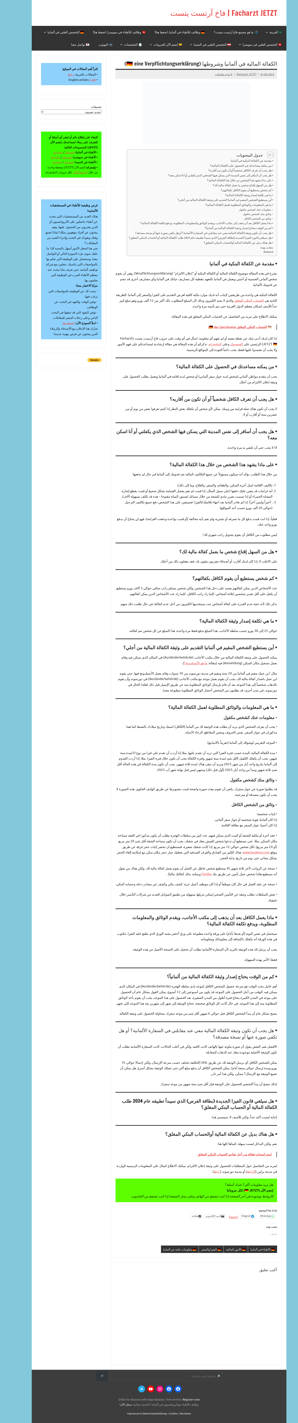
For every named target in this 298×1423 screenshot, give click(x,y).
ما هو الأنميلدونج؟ (185, 663)
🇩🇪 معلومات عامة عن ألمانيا (169, 1249)
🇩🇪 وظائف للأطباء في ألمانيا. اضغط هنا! (170, 32)
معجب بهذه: (256, 247)
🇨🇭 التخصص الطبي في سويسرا (250, 44)
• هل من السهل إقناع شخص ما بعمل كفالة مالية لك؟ (233, 185)
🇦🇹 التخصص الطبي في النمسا (200, 44)
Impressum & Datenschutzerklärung (137, 1413)
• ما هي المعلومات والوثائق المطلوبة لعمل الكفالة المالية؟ (229, 204)
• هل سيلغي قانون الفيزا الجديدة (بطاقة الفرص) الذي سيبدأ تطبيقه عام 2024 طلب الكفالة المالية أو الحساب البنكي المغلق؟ (191, 237)
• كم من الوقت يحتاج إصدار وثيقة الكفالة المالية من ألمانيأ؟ (229, 227)
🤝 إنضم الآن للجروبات (156, 44)
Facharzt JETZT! (236, 74)
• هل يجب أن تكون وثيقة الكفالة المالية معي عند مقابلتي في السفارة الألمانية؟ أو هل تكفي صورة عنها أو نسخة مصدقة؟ (194, 232)
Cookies (163, 1413)
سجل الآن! (115, 1404)
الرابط (241, 1171)
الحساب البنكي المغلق (239, 300)
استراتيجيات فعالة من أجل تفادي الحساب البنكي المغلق (225, 1154)
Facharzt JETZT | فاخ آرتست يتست (213, 12)
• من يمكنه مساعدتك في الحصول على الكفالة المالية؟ (231, 165)
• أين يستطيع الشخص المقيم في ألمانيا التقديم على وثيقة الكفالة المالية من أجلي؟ (215, 199)
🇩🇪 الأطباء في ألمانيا (252, 1249)
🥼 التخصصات (121, 44)
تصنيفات (86, 106)
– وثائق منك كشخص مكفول (248, 214)
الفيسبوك (226, 344)
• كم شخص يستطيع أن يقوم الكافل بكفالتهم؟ (237, 190)
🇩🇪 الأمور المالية (225, 1249)
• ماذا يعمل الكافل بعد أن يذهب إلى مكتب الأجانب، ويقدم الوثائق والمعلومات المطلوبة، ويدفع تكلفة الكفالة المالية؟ (196, 222)
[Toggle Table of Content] (258, 154)
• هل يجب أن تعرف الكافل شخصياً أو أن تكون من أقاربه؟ (230, 170)
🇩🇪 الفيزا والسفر (201, 1249)
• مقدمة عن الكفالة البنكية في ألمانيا (242, 160)
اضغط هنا (58, 323)
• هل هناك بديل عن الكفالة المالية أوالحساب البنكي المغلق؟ (228, 242)
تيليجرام (48, 152)
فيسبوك (59, 152)
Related (258, 251)
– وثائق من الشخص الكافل (248, 218)
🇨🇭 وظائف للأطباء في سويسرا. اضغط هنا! (109, 32)
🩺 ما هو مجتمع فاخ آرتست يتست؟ (226, 32)
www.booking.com (246, 852)
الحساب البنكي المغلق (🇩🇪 (228, 327)
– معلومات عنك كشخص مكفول (246, 209)
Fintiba (196, 874)
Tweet (223, 1216)
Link (83, 79)
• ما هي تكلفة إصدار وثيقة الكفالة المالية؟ (239, 194)
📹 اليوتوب (95, 44)
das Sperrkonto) (211, 327)
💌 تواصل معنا (70, 44)
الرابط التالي (69, 172)
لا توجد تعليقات (213, 74)
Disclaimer (175, 1413)
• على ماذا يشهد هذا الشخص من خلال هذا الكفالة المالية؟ (230, 180)
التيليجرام (205, 344)
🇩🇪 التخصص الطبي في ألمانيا (54, 32)
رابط (207, 1171)
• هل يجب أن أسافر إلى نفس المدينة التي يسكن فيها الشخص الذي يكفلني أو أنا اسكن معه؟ (210, 175)
